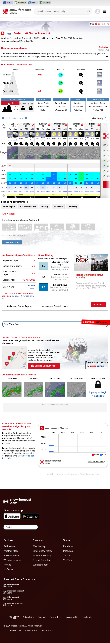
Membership (39, 546)
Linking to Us (71, 617)
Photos (7, 564)
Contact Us (55, 617)
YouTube (67, 560)
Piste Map (78, 110)
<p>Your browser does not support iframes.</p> (73, 447)
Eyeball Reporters (42, 560)
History (44, 110)
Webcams (58, 206)
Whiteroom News (12, 560)
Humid (4, 187)
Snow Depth (78, 106)
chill (4, 183)
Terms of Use (15, 630)
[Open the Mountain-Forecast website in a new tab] (20, 3)
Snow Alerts (43, 103)
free (99, 24)
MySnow (8, 569)
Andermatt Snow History (55, 306)
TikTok (66, 555)
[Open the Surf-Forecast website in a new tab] (8, 3)
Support (42, 617)
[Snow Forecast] (17, 11)
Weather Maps (10, 550)
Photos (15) (98, 110)
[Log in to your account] (97, 11)
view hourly (99, 118)
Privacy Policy (31, 630)
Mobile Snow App (42, 555)
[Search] (89, 11)
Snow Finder (43, 106)
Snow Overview (11, 555)
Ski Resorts (9, 546)
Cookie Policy (47, 630)
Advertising (28, 617)
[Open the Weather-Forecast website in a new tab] (45, 3)
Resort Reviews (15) (98, 106)
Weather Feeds (41, 564)
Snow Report (61, 103)
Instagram (68, 550)
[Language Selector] (20, 527)
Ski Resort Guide (98, 103)
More (3, 153)
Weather (78, 103)
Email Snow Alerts (42, 550)
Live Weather (61, 106)
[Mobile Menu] (104, 11)
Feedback (86, 617)
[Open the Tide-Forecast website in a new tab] (33, 3)
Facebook (68, 546)
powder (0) (17, 296)
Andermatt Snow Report (19, 306)
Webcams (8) (61, 110)
